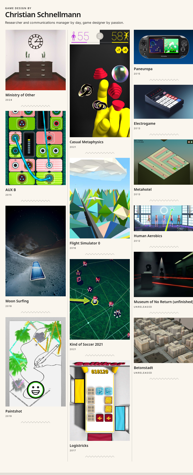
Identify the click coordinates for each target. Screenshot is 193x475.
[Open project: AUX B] (35, 154)
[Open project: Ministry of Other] (35, 66)
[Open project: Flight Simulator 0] (100, 204)
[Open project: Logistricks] (100, 406)
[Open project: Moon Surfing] (35, 257)
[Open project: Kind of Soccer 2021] (100, 305)
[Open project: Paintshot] (35, 367)
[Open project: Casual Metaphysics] (100, 89)
